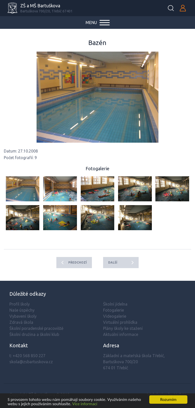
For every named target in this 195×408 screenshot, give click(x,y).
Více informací (84, 404)
